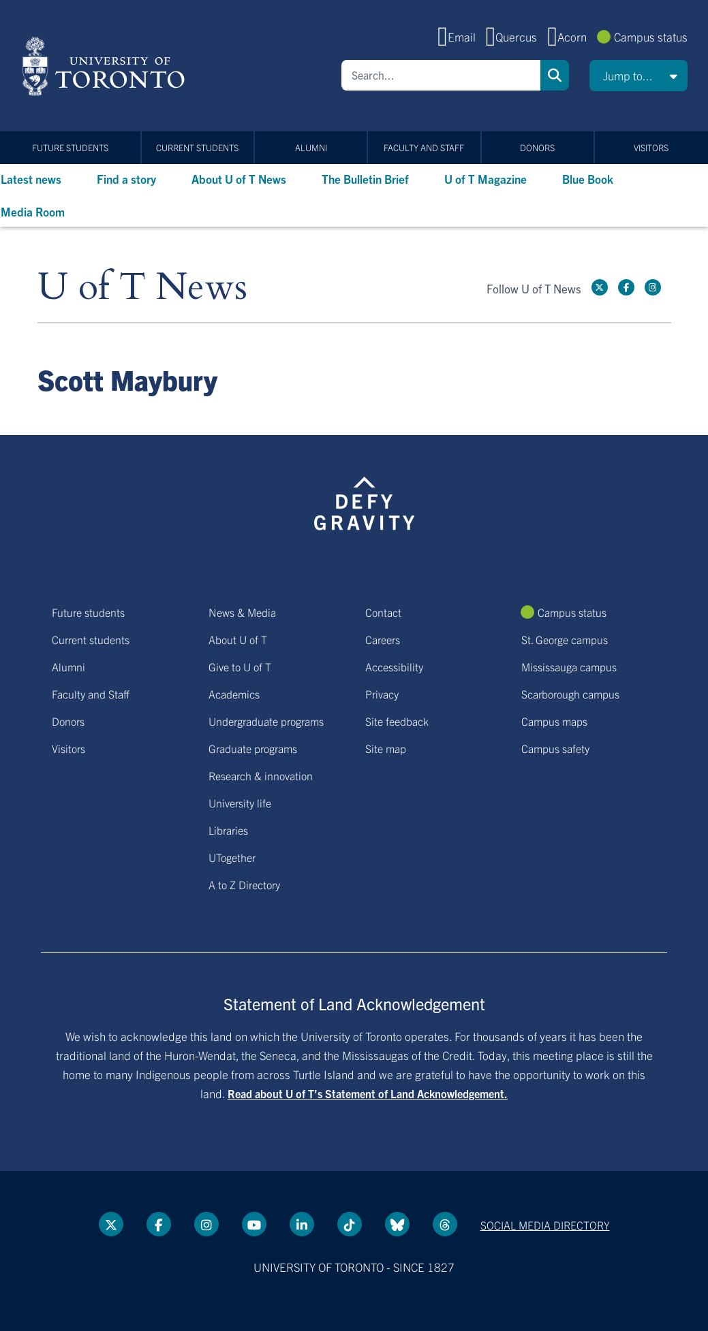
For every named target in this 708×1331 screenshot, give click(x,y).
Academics (234, 694)
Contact (383, 612)
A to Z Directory (244, 884)
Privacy (382, 694)
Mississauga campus (569, 666)
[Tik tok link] (349, 1224)
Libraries (228, 830)
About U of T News (238, 179)
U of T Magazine (485, 179)
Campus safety (555, 748)
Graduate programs (253, 748)
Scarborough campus (570, 694)
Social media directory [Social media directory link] (545, 1225)
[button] (638, 75)
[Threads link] (445, 1224)
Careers (382, 639)
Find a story (126, 179)
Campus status (651, 36)
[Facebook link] (626, 287)
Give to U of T (240, 666)
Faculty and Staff (424, 147)
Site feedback (397, 721)
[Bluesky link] (397, 1224)
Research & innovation (261, 775)
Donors (537, 147)
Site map (385, 748)
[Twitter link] (599, 287)
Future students (70, 147)
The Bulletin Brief (365, 179)
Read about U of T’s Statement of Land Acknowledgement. (368, 1093)
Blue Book (587, 179)
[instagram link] (653, 287)
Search (554, 75)
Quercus (516, 36)
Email (462, 36)
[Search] (440, 75)
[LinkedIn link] (302, 1224)
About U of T (238, 639)
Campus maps (554, 721)
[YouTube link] (254, 1224)
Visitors (651, 147)
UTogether (232, 857)
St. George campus (564, 639)
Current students (197, 147)
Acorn (572, 36)
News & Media (242, 612)
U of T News (142, 287)
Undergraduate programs (266, 721)
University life (240, 802)
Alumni (311, 147)
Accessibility (394, 666)
